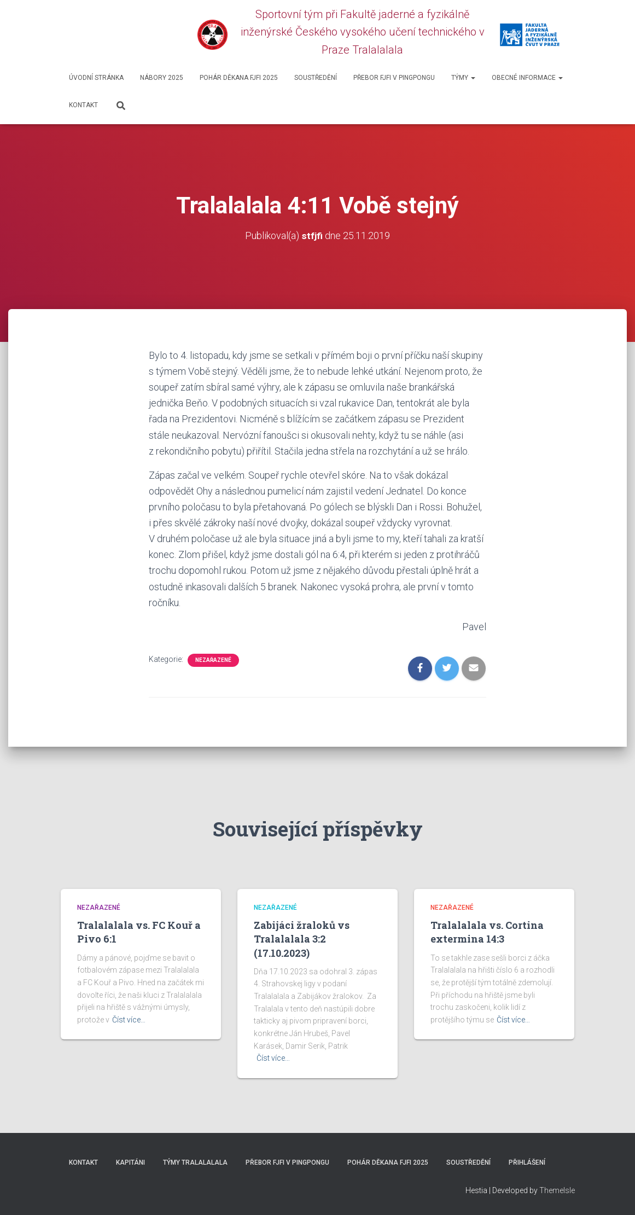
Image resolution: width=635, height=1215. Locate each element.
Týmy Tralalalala (195, 1162)
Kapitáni (130, 1162)
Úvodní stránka (96, 78)
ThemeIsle (557, 1190)
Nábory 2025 (161, 78)
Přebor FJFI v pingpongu (394, 78)
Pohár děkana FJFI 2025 (239, 78)
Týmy (463, 78)
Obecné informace (527, 78)
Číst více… (128, 1019)
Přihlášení (527, 1162)
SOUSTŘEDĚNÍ (315, 78)
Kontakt (83, 105)
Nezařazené (213, 660)
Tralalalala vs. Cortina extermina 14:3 (487, 931)
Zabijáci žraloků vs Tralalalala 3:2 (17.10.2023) (301, 938)
